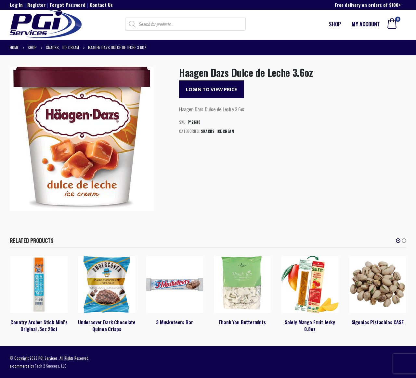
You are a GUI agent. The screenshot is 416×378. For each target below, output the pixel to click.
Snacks (207, 131)
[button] (398, 241)
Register (36, 4)
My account (366, 24)
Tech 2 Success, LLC (51, 366)
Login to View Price (211, 89)
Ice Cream (225, 131)
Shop (335, 24)
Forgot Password (67, 4)
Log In (16, 4)
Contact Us (101, 4)
